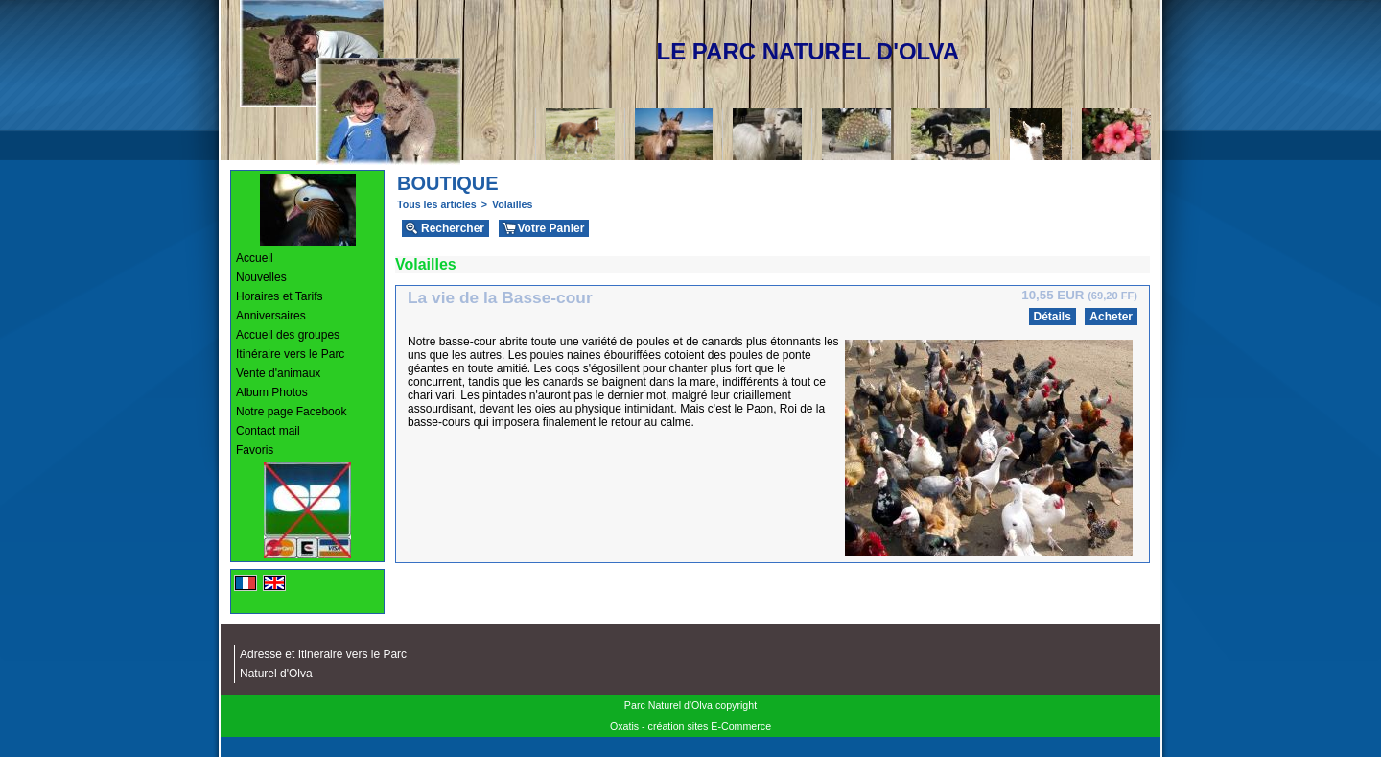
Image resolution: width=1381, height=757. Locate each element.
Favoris (254, 450)
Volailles (512, 204)
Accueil (254, 258)
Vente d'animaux (278, 373)
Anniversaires (271, 315)
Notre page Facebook (291, 411)
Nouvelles (261, 277)
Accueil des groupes (287, 335)
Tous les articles (437, 204)
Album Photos (272, 392)
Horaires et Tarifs (279, 296)
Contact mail (268, 431)
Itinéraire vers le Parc (290, 354)
